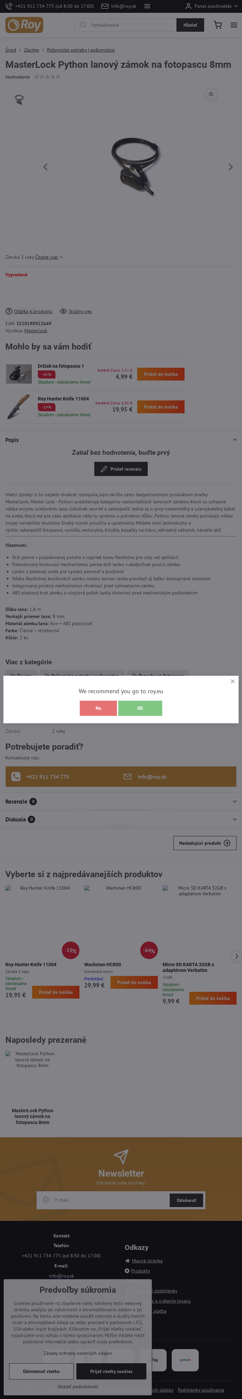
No (98, 708)
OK (140, 708)
